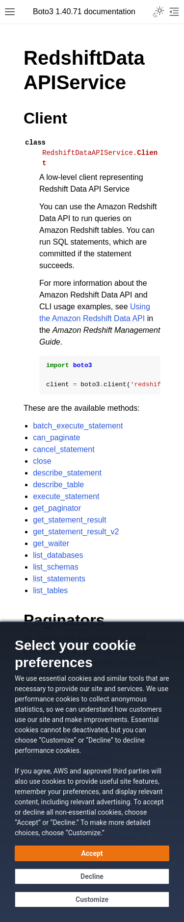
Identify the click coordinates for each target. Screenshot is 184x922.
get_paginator (57, 508)
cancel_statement (63, 449)
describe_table (58, 484)
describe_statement (67, 473)
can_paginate (56, 437)
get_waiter (51, 543)
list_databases (58, 555)
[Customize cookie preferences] (92, 899)
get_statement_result (69, 520)
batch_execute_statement (78, 426)
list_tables (50, 590)
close (42, 461)
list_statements (59, 578)
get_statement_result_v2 (76, 531)
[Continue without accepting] (92, 876)
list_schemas (55, 567)
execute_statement (66, 496)
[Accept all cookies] (92, 853)
